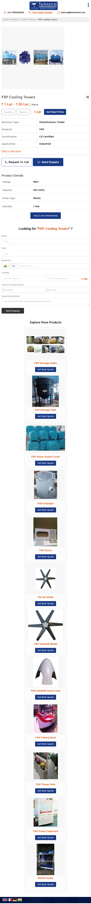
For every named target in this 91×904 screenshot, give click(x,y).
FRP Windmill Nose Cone (45, 690)
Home (6, 19)
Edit (37, 112)
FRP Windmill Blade (45, 643)
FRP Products (29, 19)
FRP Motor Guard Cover (45, 456)
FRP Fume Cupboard (45, 831)
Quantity (5, 272)
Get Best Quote (45, 369)
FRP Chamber (45, 503)
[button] (42, 12)
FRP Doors (45, 550)
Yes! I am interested (46, 215)
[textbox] (23, 112)
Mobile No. (6, 260)
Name (4, 236)
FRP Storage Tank (45, 409)
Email (4, 248)
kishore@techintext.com (73, 12)
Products (15, 19)
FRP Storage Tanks (45, 363)
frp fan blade (45, 597)
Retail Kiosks (45, 878)
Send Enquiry (48, 162)
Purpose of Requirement (12, 285)
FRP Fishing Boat (45, 737)
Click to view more (11, 151)
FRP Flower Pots (45, 784)
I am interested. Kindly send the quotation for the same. (45, 302)
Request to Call (17, 162)
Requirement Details (11, 296)
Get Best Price (55, 111)
